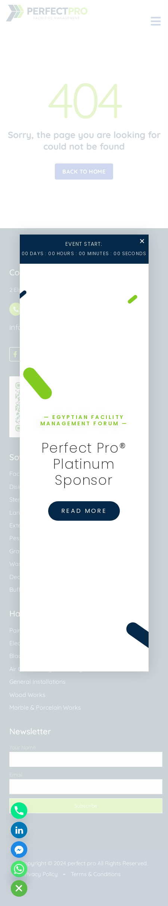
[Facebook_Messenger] (19, 849)
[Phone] (19, 810)
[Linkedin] (19, 830)
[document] (84, 453)
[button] (142, 241)
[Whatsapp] (19, 869)
